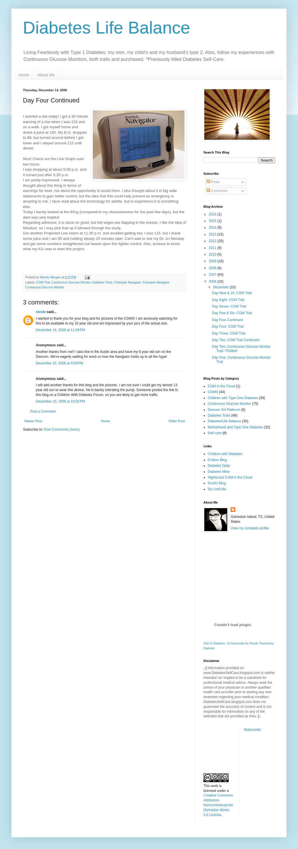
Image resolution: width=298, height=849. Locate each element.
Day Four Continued (227, 320)
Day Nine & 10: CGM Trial (232, 293)
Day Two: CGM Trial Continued (235, 340)
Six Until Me (217, 489)
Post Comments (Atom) (62, 430)
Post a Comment (43, 411)
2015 (213, 221)
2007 (213, 275)
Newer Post (33, 421)
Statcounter (252, 730)
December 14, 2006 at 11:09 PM (60, 330)
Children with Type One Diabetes (233, 398)
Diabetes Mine (219, 472)
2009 (213, 261)
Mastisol (30, 228)
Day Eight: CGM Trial (228, 300)
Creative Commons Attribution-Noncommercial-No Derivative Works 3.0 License (218, 805)
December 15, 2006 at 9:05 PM (59, 363)
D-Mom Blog (217, 460)
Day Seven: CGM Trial (229, 306)
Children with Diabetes (225, 454)
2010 (213, 254)
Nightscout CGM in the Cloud (230, 477)
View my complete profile (250, 528)
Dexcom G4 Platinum (224, 410)
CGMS (213, 392)
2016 (213, 214)
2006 (213, 281)
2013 (213, 234)
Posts (213, 182)
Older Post (176, 421)
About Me (46, 75)
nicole (41, 312)
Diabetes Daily (219, 466)
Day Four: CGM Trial (228, 327)
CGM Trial (43, 282)
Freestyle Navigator (127, 282)
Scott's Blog (217, 483)
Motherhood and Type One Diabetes (235, 427)
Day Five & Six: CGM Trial (232, 313)
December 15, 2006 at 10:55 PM (60, 401)
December (221, 287)
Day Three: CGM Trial (228, 333)
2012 (213, 241)
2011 (213, 248)
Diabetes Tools (102, 282)
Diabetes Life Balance (106, 27)
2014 (213, 228)
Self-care (214, 433)
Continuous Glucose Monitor (71, 282)
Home (23, 75)
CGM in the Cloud (221, 386)
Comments (217, 191)
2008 (213, 268)
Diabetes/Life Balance (224, 421)
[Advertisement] (232, 571)
